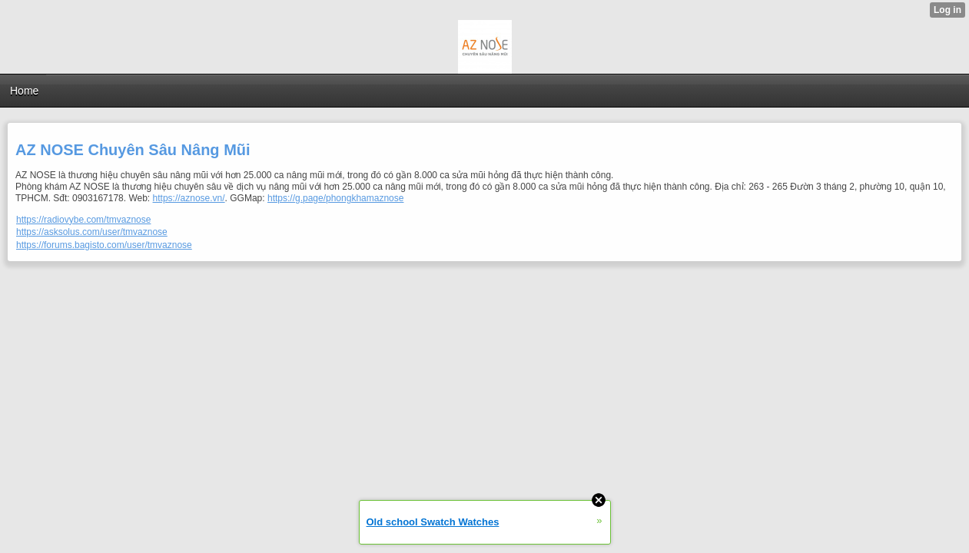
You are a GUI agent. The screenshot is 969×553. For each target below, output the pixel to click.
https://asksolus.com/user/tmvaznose (92, 232)
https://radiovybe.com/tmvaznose (83, 219)
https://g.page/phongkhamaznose (335, 198)
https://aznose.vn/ (189, 198)
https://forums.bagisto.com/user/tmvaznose (104, 245)
